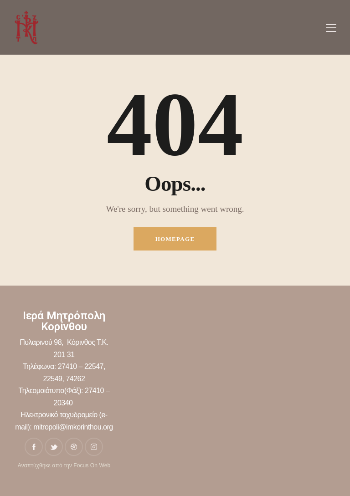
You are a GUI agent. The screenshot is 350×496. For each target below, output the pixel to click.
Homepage (175, 238)
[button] (331, 27)
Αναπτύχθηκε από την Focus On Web (64, 465)
